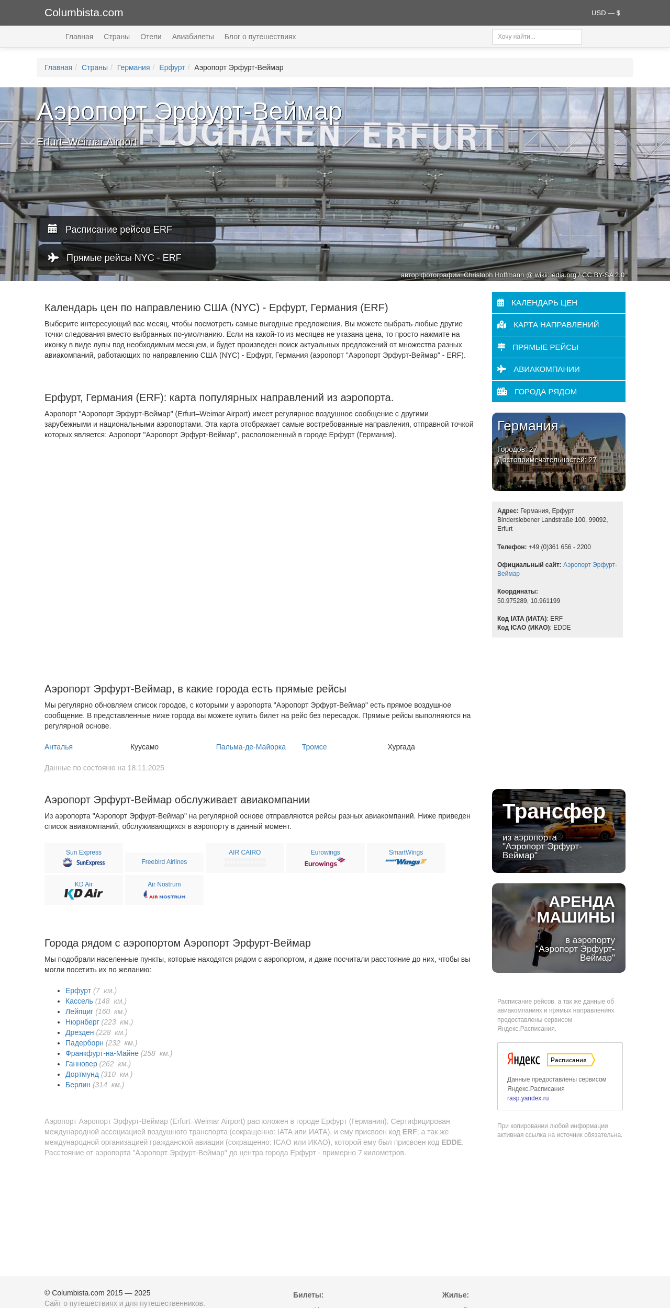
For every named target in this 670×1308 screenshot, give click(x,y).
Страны (117, 36)
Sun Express (84, 852)
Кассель (79, 1001)
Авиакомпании (538, 369)
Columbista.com (84, 12)
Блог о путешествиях (260, 36)
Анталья (58, 747)
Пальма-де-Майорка (251, 747)
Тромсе (314, 747)
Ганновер (81, 1064)
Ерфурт (172, 67)
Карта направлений (548, 324)
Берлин (78, 1084)
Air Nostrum (164, 884)
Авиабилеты (193, 36)
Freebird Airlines (164, 862)
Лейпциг (79, 1011)
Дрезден (79, 1032)
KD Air (84, 884)
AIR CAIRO (245, 852)
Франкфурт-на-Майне (102, 1053)
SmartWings (406, 852)
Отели (150, 36)
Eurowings (325, 852)
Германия (133, 67)
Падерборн (84, 1043)
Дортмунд (82, 1074)
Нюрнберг (82, 1022)
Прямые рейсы (537, 347)
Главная (79, 36)
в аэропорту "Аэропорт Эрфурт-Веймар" (558, 928)
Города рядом (537, 391)
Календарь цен (537, 302)
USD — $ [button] (605, 13)
